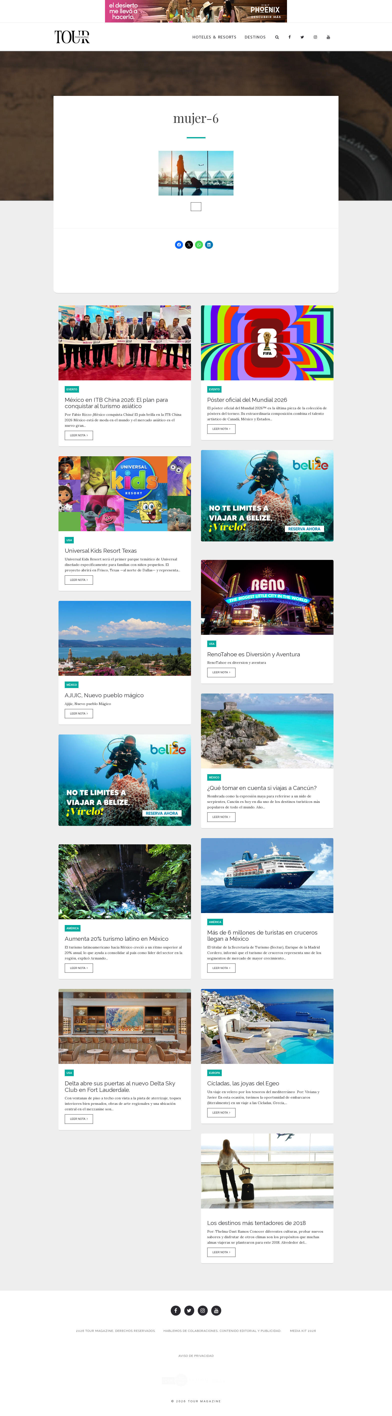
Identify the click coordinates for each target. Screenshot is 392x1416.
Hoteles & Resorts (214, 37)
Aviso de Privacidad (196, 1356)
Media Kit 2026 (303, 1331)
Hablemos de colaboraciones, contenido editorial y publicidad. (223, 1331)
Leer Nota (79, 435)
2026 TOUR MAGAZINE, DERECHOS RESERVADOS (115, 1331)
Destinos (255, 37)
